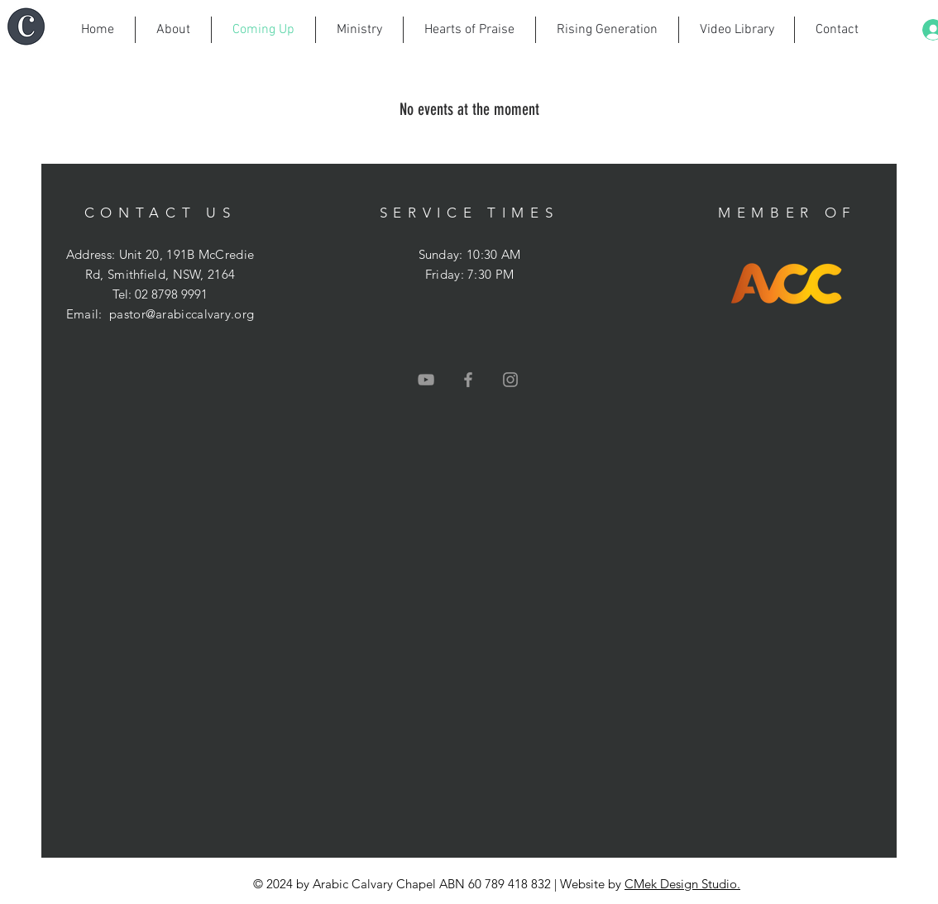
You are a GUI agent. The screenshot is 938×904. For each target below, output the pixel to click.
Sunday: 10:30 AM (470, 254)
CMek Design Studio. (682, 884)
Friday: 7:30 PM (469, 274)
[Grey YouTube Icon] (426, 380)
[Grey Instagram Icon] (510, 380)
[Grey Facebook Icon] (468, 380)
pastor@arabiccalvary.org (181, 314)
